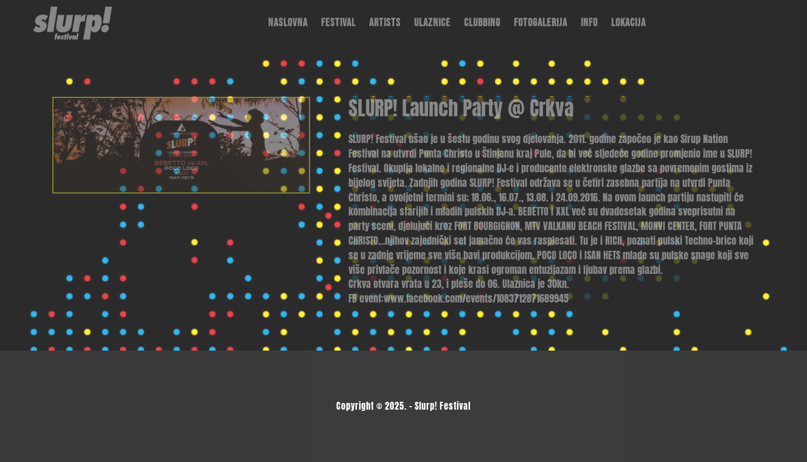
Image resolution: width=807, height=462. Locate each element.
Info (589, 22)
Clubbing (482, 22)
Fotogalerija (540, 22)
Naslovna (288, 22)
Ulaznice (432, 22)
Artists (385, 22)
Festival (338, 22)
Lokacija (628, 22)
